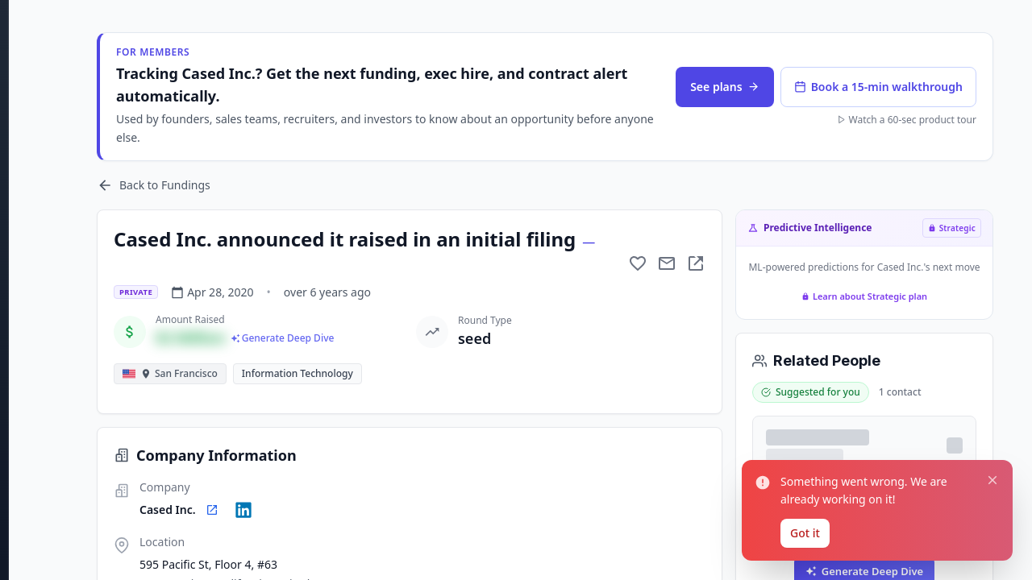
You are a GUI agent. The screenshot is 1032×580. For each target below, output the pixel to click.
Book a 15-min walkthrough (878, 86)
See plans (724, 86)
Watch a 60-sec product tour (906, 120)
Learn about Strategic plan (864, 296)
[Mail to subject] (666, 263)
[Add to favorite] (637, 263)
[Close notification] (990, 475)
